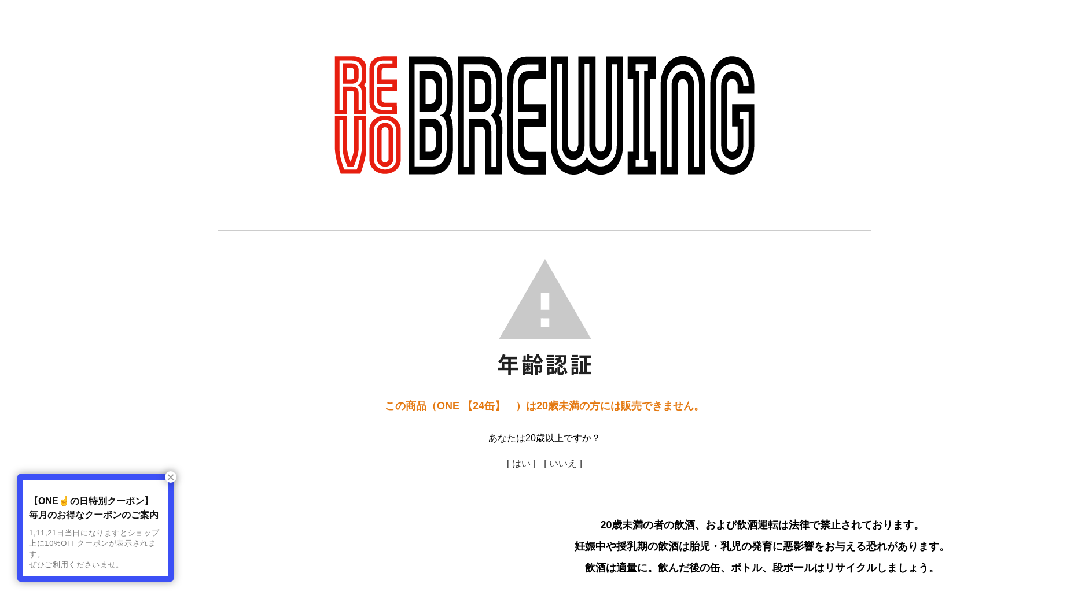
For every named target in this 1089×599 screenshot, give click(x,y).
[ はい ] (521, 463)
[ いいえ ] (563, 463)
